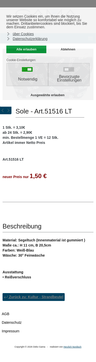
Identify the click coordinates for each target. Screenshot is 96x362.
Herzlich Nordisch (72, 347)
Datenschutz (12, 322)
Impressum (10, 331)
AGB (5, 314)
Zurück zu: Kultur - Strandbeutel (33, 297)
